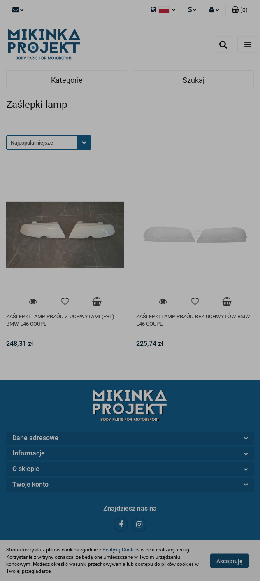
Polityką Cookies (120, 550)
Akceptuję (229, 561)
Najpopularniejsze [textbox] (32, 143)
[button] (239, 10)
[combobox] (48, 142)
